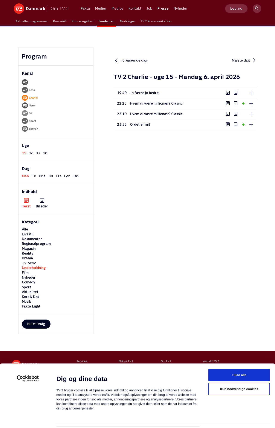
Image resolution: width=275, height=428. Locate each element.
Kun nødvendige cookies (239, 366)
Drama (27, 258)
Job (149, 9)
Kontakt (134, 9)
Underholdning (34, 268)
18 (45, 153)
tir (34, 176)
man (25, 176)
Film (25, 273)
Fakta (85, 9)
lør (67, 176)
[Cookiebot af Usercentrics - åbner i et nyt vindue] (28, 356)
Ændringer (127, 21)
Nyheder (180, 9)
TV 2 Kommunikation (156, 21)
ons (42, 176)
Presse (162, 9)
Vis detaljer (208, 419)
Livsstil (27, 234)
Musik (26, 302)
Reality (27, 253)
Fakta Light (31, 306)
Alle (25, 229)
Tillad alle (239, 352)
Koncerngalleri (82, 21)
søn (76, 176)
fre (58, 176)
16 (31, 153)
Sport (26, 287)
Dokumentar (32, 239)
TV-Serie (29, 263)
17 (38, 153)
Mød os (117, 9)
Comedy (28, 282)
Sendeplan (106, 21)
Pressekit (60, 21)
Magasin (29, 249)
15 (24, 153)
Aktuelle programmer (31, 21)
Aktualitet (30, 292)
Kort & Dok (30, 297)
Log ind (236, 8)
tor (50, 176)
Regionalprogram (36, 244)
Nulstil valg (36, 324)
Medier (100, 9)
